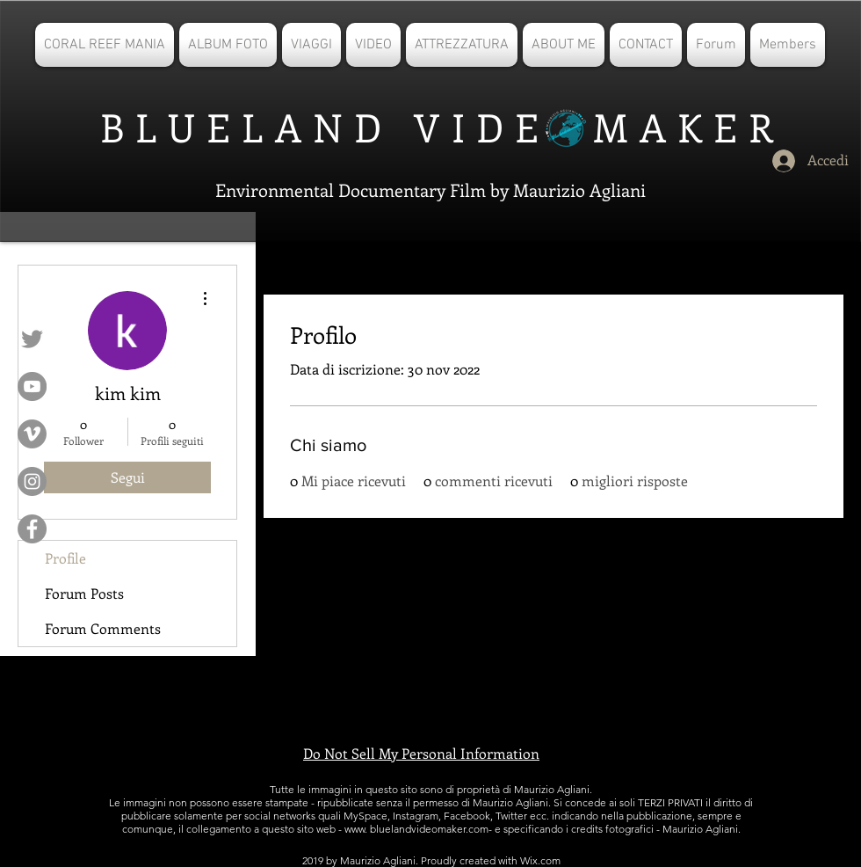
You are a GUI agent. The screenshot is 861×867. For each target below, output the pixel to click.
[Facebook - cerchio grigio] (32, 528)
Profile (65, 558)
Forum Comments (103, 628)
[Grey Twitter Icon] (32, 338)
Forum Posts (84, 593)
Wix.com (540, 860)
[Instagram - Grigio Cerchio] (32, 481)
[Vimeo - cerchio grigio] (32, 433)
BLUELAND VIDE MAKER (431, 126)
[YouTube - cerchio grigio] (32, 386)
